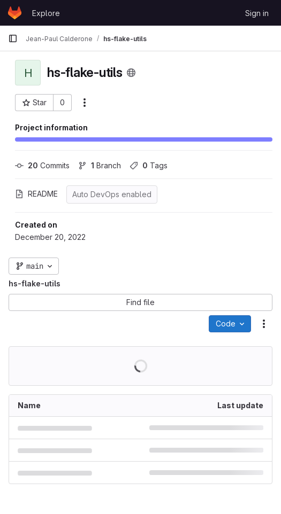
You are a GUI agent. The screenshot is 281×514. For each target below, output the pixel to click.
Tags (149, 165)
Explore (46, 13)
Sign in (257, 13)
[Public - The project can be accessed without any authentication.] (131, 72)
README (36, 193)
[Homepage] (15, 12)
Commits (42, 165)
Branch (99, 165)
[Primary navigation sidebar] (12, 38)
